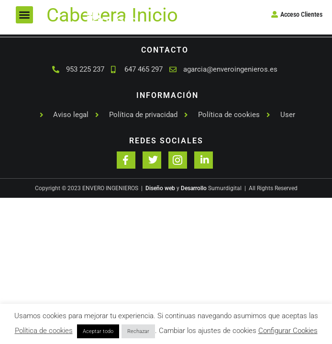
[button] (24, 14)
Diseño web (160, 188)
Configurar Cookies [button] (288, 330)
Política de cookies (44, 330)
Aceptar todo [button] (98, 331)
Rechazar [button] (138, 331)
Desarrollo (194, 188)
